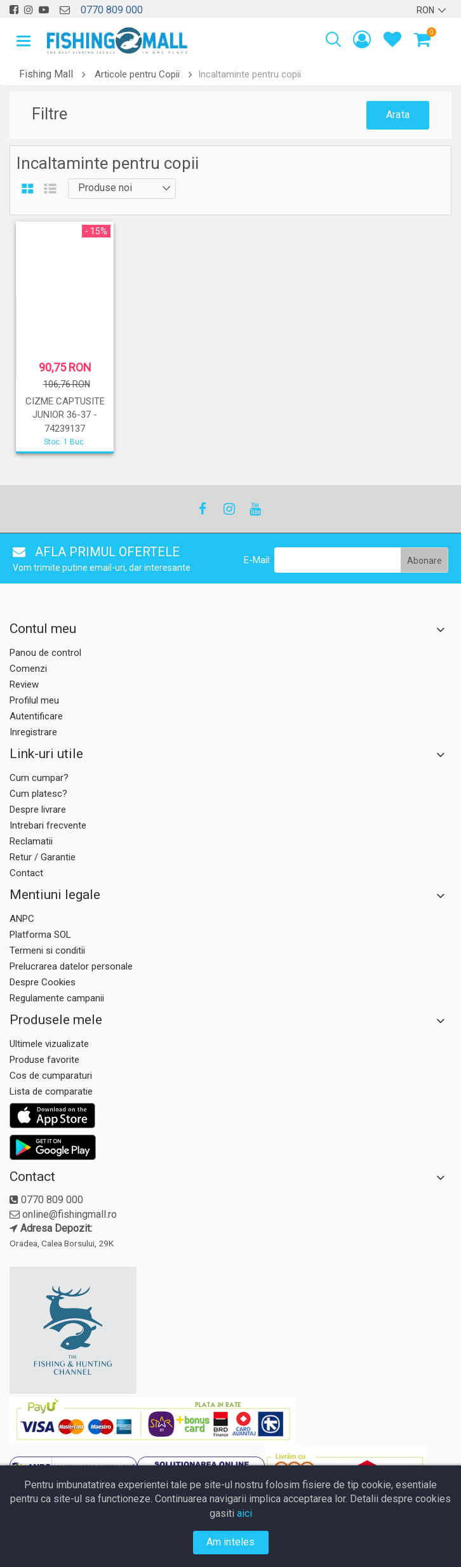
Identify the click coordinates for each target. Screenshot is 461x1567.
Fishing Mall (46, 74)
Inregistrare (33, 732)
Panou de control (45, 652)
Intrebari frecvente (48, 825)
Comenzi (28, 668)
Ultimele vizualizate (49, 1044)
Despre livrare (38, 809)
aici (244, 1513)
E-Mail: (257, 560)
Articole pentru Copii (137, 74)
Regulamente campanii (57, 998)
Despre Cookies (43, 982)
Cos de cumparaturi (51, 1075)
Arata (398, 115)
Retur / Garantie (43, 857)
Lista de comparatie (51, 1091)
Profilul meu (34, 700)
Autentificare (36, 716)
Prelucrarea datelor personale (71, 966)
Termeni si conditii (47, 950)
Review (24, 684)
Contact (26, 873)
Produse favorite (44, 1059)
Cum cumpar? (39, 778)
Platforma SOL (40, 934)
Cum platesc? (38, 793)
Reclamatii (31, 841)
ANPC (22, 918)
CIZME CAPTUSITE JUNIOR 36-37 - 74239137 (65, 415)
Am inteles (230, 1542)
